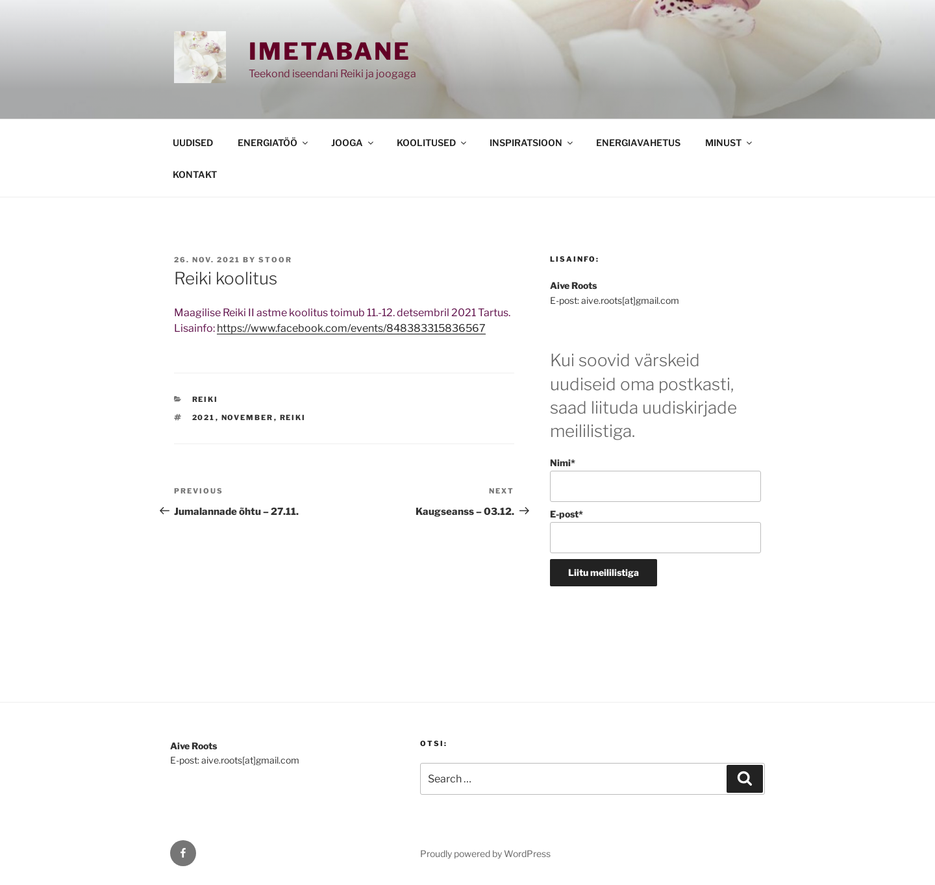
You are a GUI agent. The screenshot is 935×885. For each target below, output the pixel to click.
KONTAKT (195, 174)
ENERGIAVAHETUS (638, 142)
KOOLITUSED (432, 142)
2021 (204, 417)
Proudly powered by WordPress (485, 853)
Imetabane (330, 51)
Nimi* (655, 479)
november (247, 417)
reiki (293, 417)
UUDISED (193, 142)
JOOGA (353, 142)
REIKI (205, 399)
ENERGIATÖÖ (274, 142)
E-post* (655, 530)
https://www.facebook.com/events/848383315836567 (351, 328)
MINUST (729, 142)
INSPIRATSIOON (532, 142)
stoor (275, 259)
